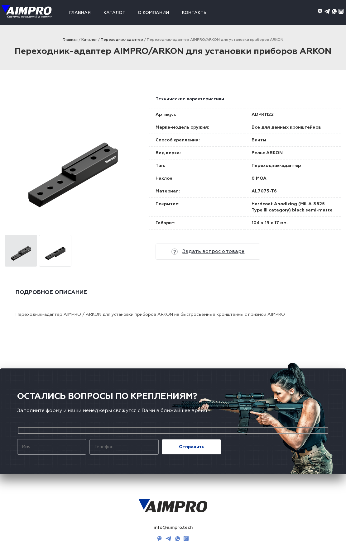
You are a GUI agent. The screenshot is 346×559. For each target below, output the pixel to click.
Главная (80, 13)
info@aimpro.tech (173, 527)
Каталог (114, 13)
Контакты (195, 13)
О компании (153, 13)
